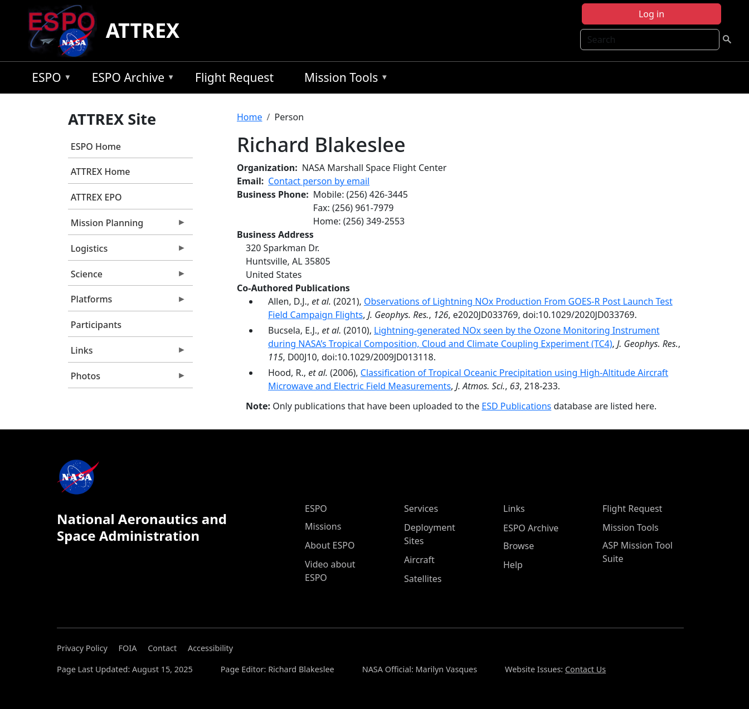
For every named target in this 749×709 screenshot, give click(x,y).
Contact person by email (318, 181)
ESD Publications (516, 406)
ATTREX (143, 30)
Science (127, 277)
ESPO (48, 79)
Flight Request (234, 77)
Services (421, 508)
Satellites (422, 579)
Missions (323, 526)
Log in (651, 14)
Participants (96, 325)
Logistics (127, 251)
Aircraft (419, 560)
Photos (127, 379)
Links (127, 353)
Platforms (127, 302)
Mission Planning (127, 225)
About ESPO (329, 545)
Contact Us (585, 669)
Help (513, 565)
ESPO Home (96, 146)
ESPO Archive (130, 79)
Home (249, 117)
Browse (518, 546)
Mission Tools (343, 79)
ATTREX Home (100, 171)
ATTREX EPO (96, 197)
